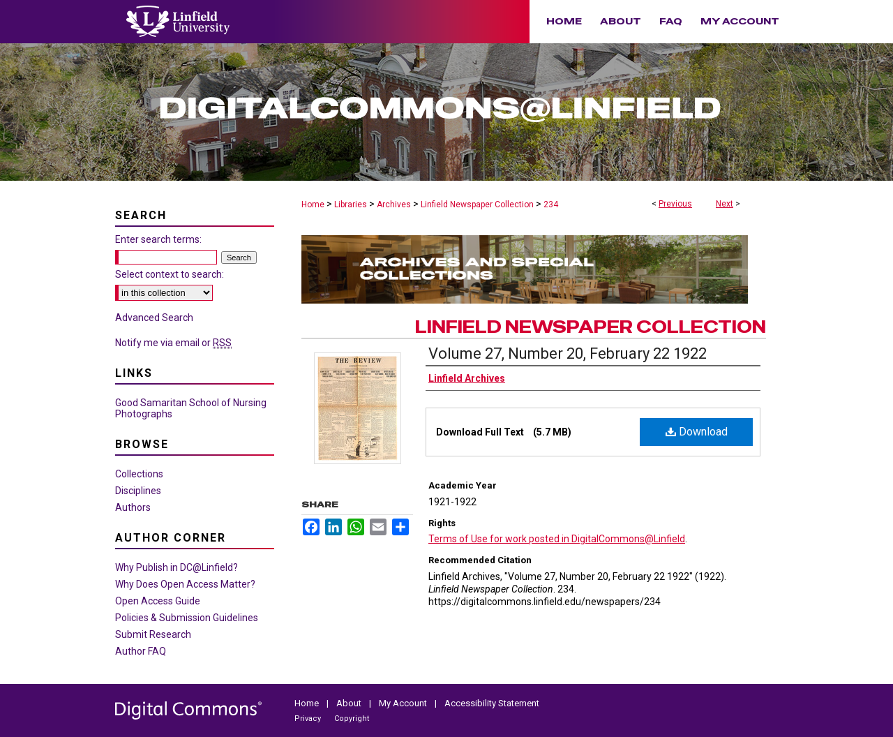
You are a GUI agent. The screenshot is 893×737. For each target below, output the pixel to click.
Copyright (351, 718)
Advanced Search (154, 317)
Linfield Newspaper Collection (477, 204)
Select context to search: (169, 274)
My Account (404, 703)
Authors (133, 507)
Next (724, 204)
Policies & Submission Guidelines (186, 617)
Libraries (350, 204)
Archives (394, 204)
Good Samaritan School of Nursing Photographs (191, 408)
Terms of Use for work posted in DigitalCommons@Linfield (556, 538)
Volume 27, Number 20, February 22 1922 (567, 353)
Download (697, 431)
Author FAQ (140, 651)
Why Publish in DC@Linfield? (176, 567)
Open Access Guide (157, 600)
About (349, 703)
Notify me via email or (173, 342)
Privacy (308, 718)
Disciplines (138, 490)
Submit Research (153, 634)
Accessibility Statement (491, 703)
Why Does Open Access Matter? (185, 584)
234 (550, 204)
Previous (675, 204)
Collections (139, 473)
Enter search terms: (158, 239)
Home (312, 204)
